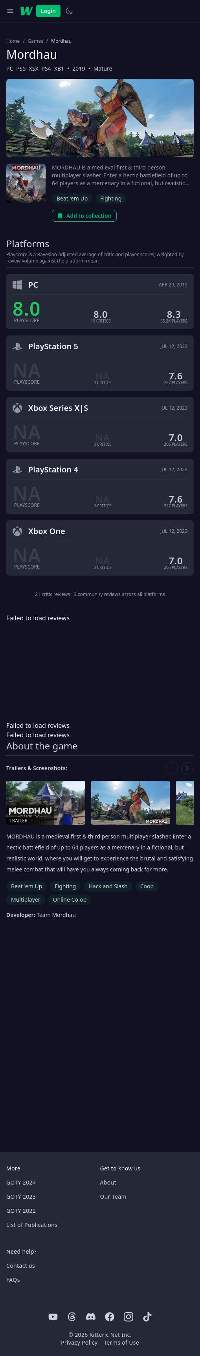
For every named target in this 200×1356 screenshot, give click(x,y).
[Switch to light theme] (69, 11)
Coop (147, 886)
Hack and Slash (107, 886)
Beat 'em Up (72, 198)
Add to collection (84, 215)
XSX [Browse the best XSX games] (34, 68)
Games (35, 41)
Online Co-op (70, 899)
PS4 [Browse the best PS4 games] (46, 68)
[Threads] (72, 1316)
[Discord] (90, 1316)
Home (13, 41)
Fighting (110, 198)
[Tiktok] (147, 1316)
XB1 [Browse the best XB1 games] (59, 68)
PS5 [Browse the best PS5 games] (21, 68)
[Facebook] (109, 1316)
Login (48, 11)
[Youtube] (53, 1316)
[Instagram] (128, 1316)
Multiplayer (25, 899)
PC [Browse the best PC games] (9, 68)
